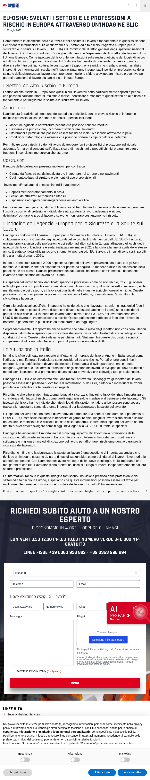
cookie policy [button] (127, 731)
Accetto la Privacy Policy (31, 671)
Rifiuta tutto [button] (102, 772)
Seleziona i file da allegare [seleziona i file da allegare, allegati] (108, 639)
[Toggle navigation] (145, 6)
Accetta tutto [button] (132, 772)
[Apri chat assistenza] (128, 613)
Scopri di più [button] (17, 772)
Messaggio (16, 616)
